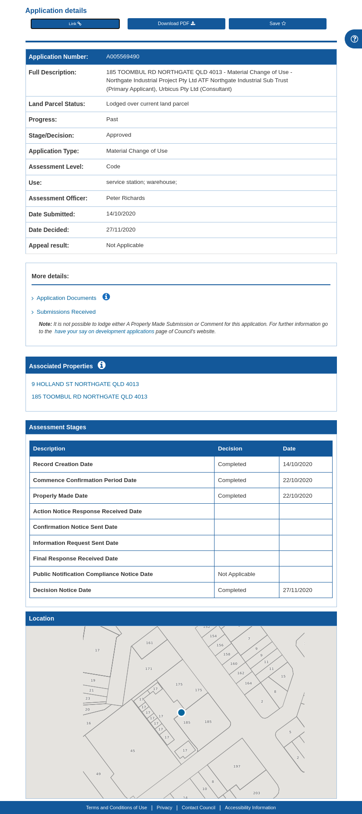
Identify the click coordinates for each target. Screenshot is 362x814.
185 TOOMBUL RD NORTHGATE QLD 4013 (89, 396)
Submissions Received (66, 312)
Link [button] (75, 23)
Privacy (164, 807)
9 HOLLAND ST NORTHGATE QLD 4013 (85, 384)
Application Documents (66, 298)
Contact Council (198, 807)
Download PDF (176, 23)
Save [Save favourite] (277, 23)
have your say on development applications (104, 331)
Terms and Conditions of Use (116, 807)
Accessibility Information (250, 807)
